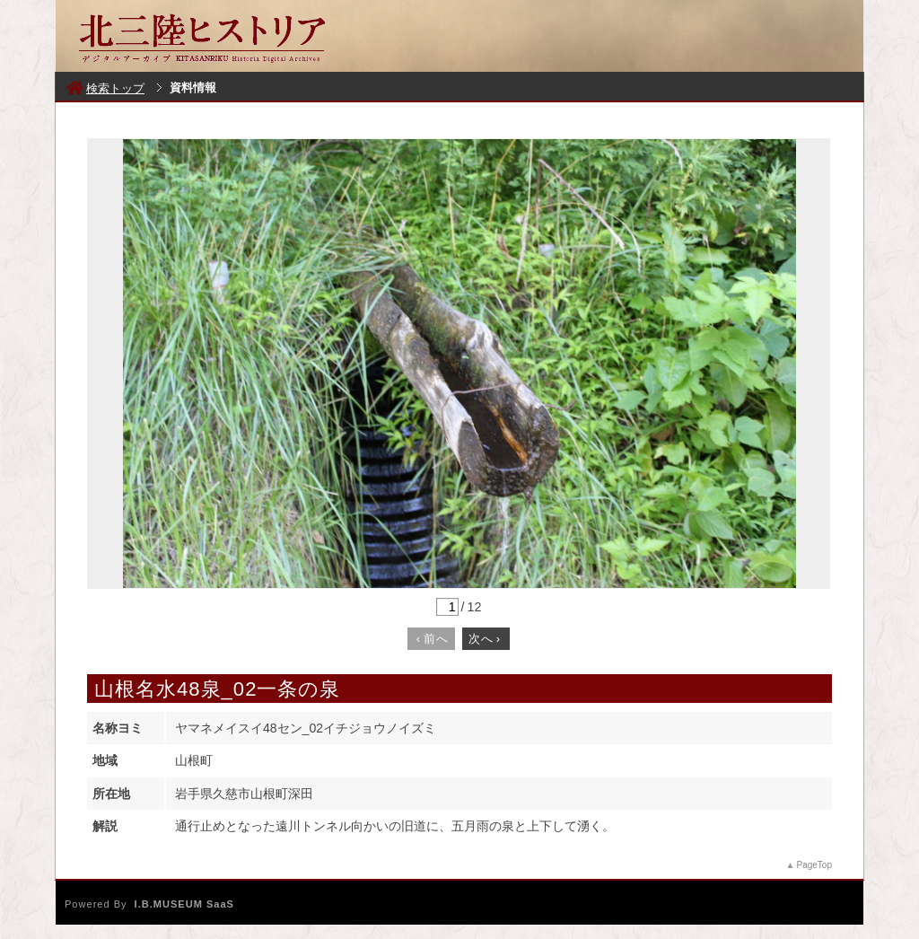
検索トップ (105, 88)
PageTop (814, 865)
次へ (484, 638)
